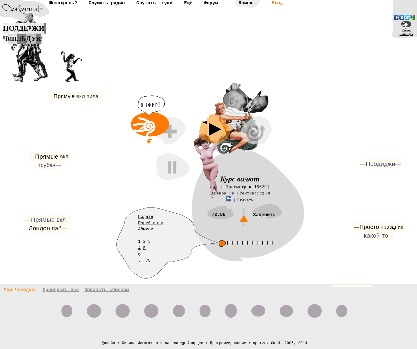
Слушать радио (107, 3)
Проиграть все (61, 290)
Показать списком (106, 290)
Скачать (245, 200)
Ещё (188, 3)
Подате (145, 216)
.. (140, 260)
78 (148, 260)
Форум (211, 3)
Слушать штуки (154, 3)
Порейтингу (150, 223)
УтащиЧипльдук (406, 32)
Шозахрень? (63, 3)
